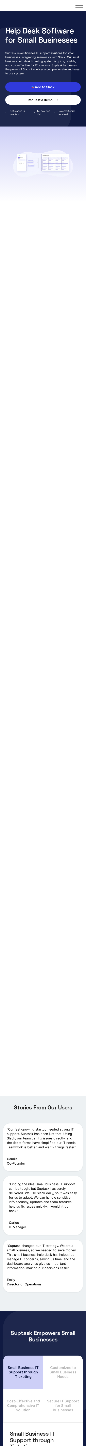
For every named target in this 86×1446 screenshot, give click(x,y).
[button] (79, 6)
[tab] (23, 1372)
